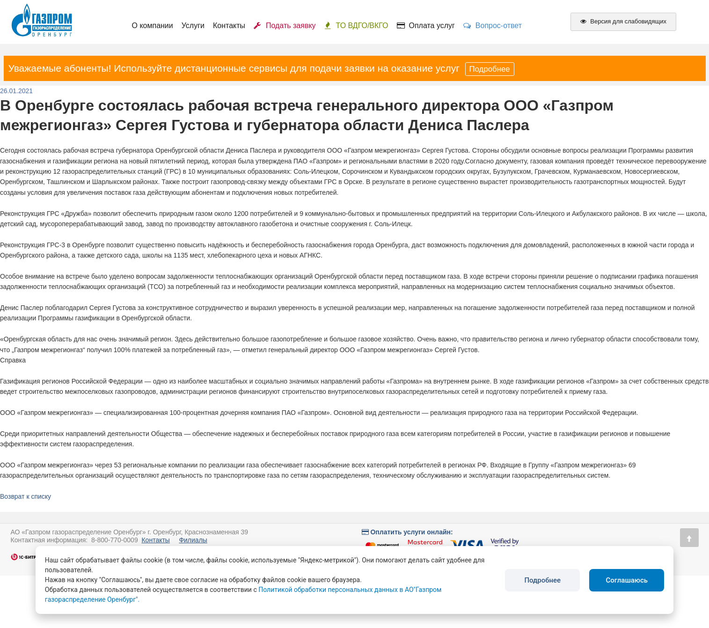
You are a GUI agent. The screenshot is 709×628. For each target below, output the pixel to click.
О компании (152, 26)
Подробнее (489, 69)
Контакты (229, 26)
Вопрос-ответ (492, 26)
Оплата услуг (426, 26)
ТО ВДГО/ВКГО (356, 26)
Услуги (193, 26)
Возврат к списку (25, 496)
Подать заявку (285, 26)
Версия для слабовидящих (623, 21)
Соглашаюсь (627, 580)
